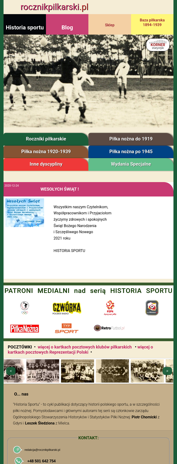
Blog (67, 27)
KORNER (158, 46)
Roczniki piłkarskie (46, 139)
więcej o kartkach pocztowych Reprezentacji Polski (80, 349)
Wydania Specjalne (131, 164)
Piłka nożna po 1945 (131, 151)
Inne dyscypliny (46, 164)
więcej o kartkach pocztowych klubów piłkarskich (85, 346)
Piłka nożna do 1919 (131, 139)
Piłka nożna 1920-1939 (46, 151)
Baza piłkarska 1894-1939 (152, 22)
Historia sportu (25, 27)
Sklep (109, 25)
